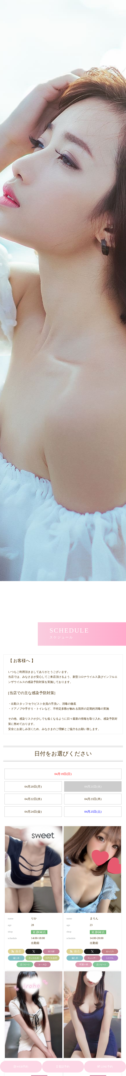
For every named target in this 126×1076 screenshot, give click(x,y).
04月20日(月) (33, 786)
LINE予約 (104, 1066)
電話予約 (63, 1066)
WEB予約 (21, 1066)
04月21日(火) (93, 786)
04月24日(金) (33, 811)
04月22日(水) (33, 799)
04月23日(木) (93, 799)
